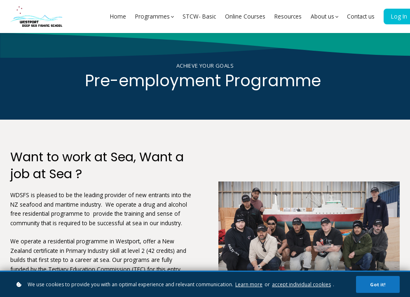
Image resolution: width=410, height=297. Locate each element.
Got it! (378, 284)
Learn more (248, 284)
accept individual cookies (301, 284)
